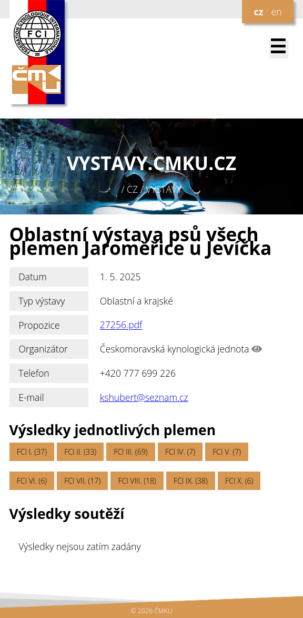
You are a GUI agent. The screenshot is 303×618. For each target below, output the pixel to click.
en (276, 11)
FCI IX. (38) (191, 481)
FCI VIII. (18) (137, 481)
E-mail (31, 397)
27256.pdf (121, 325)
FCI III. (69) (130, 452)
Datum (32, 276)
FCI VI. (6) (32, 481)
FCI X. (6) (239, 481)
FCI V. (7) (227, 452)
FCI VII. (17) (82, 481)
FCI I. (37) (32, 452)
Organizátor (43, 348)
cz (259, 11)
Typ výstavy (41, 301)
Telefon (33, 373)
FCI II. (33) (80, 452)
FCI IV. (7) (180, 452)
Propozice (38, 325)
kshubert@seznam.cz (144, 397)
